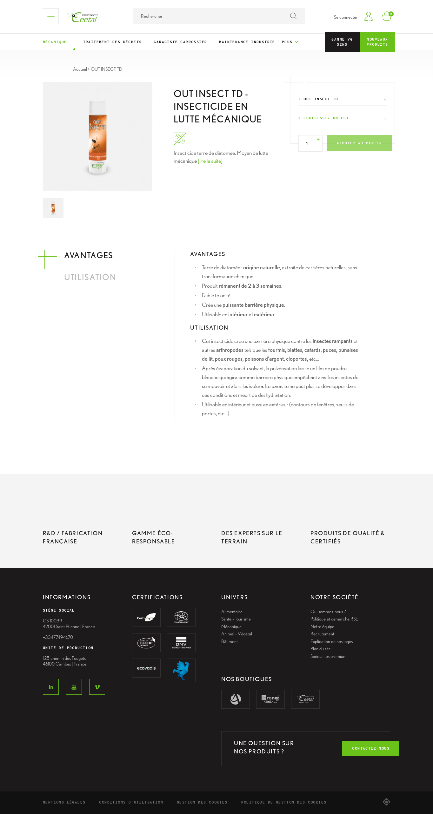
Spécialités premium (328, 656)
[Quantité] (307, 143)
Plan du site (320, 649)
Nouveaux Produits (377, 41)
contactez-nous (371, 748)
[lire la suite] (210, 160)
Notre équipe (322, 626)
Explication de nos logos (331, 641)
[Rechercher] (219, 16)
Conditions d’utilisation (131, 802)
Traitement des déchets (112, 42)
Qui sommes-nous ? (328, 611)
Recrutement (322, 634)
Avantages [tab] (88, 255)
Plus (290, 42)
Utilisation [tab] (90, 277)
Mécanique (55, 42)
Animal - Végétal (236, 634)
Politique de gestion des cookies (284, 802)
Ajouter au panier (359, 143)
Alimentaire (232, 611)
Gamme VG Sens (342, 41)
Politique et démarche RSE (334, 619)
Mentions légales (64, 802)
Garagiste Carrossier (180, 42)
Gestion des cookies (202, 802)
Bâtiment (229, 641)
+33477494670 (58, 637)
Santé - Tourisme (236, 619)
